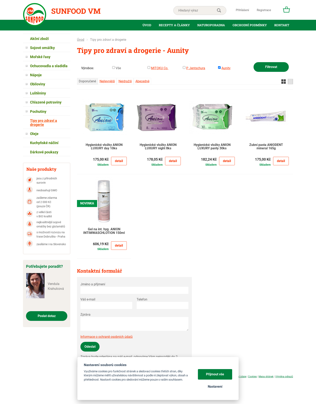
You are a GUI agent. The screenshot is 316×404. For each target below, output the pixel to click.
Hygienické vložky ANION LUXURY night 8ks (158, 146)
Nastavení (215, 386)
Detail (119, 161)
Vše (118, 68)
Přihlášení (242, 10)
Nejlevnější (107, 81)
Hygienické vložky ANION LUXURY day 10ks (104, 146)
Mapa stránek (266, 376)
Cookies (252, 376)
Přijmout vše (215, 374)
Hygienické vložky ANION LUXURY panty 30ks (212, 146)
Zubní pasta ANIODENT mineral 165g (266, 146)
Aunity (226, 68)
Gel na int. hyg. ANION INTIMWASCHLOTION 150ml (104, 231)
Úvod (80, 40)
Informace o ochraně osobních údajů (106, 337)
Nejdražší (125, 81)
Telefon (142, 299)
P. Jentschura (195, 68)
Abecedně (142, 81)
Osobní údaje (239, 376)
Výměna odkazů (284, 376)
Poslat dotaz (47, 316)
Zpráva (85, 314)
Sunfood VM (76, 11)
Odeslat (90, 347)
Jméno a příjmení (92, 284)
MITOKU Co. (159, 68)
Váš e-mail (87, 299)
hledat (219, 10)
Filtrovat (271, 67)
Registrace (264, 10)
